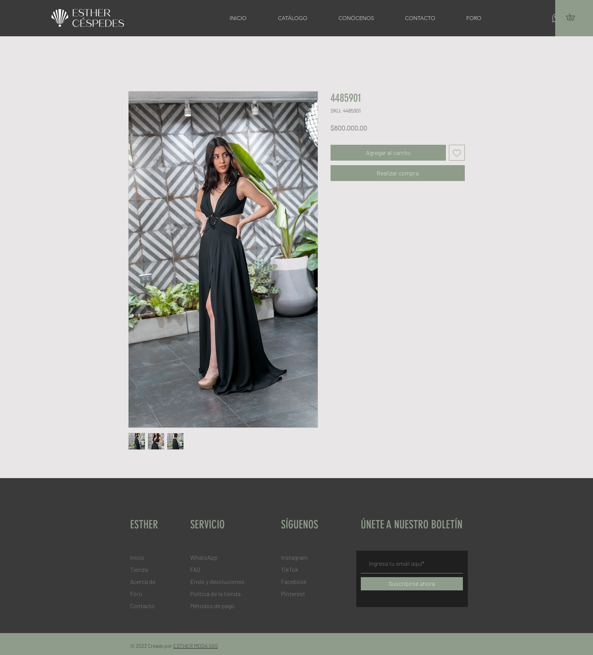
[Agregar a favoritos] (457, 153)
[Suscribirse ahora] (412, 583)
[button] (573, 16)
